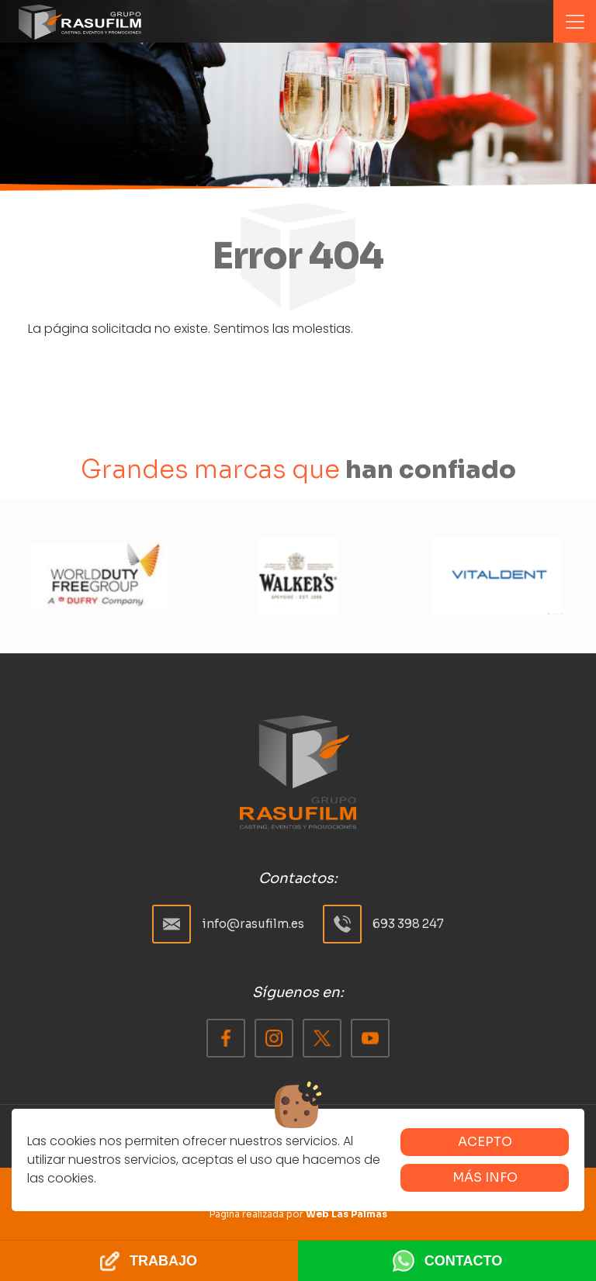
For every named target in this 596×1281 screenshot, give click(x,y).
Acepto (485, 1142)
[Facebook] (225, 1038)
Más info (485, 1177)
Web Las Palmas (346, 1214)
